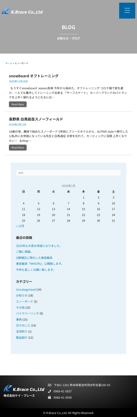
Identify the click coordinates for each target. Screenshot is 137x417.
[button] (127, 11)
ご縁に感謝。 (24, 251)
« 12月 (20, 226)
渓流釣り (21, 331)
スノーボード (24, 301)
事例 (19, 319)
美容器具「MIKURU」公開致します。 (40, 263)
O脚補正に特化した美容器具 (34, 257)
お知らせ (21, 295)
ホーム (8, 63)
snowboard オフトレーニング (34, 75)
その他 (20, 307)
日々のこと (23, 325)
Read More (19, 104)
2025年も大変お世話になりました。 (39, 245)
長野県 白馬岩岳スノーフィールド (36, 119)
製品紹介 (21, 337)
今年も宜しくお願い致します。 (36, 269)
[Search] (68, 173)
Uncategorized (26, 289)
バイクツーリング (27, 313)
